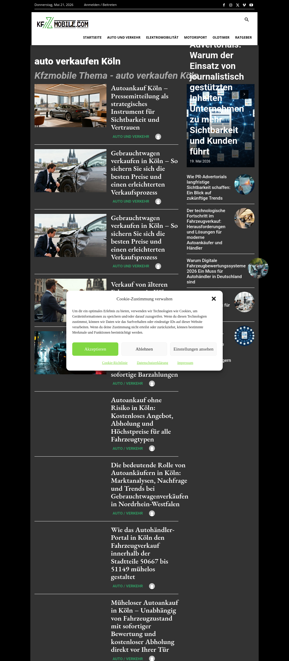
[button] (214, 299)
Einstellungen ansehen (193, 349)
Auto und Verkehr (126, 123)
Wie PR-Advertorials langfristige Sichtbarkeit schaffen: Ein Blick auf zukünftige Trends (207, 184)
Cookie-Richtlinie (115, 362)
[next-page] (76, 580)
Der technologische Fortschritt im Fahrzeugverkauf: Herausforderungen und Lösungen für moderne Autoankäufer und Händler (207, 218)
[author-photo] (149, 123)
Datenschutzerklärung (152, 362)
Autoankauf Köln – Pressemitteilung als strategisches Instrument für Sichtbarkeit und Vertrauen (140, 101)
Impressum (185, 362)
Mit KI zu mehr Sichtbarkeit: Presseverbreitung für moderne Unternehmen (207, 282)
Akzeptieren (95, 349)
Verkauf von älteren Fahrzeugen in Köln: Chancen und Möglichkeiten (135, 258)
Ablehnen (144, 349)
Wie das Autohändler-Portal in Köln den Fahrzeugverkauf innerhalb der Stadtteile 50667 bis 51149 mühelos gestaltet (143, 473)
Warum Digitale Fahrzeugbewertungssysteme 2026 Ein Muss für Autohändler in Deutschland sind (212, 253)
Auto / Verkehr (124, 277)
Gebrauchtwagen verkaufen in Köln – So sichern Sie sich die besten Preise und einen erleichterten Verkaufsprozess (144, 154)
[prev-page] (233, 94)
